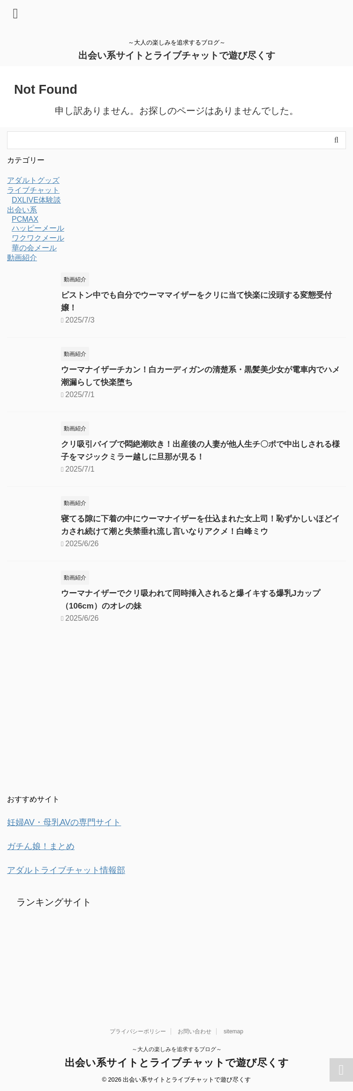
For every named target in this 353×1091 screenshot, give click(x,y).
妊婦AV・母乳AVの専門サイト (70, 822)
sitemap (233, 1029)
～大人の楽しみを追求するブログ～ (177, 1047)
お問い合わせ (194, 1029)
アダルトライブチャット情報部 (72, 869)
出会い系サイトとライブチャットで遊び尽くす (176, 55)
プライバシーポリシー (138, 1029)
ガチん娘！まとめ (44, 845)
